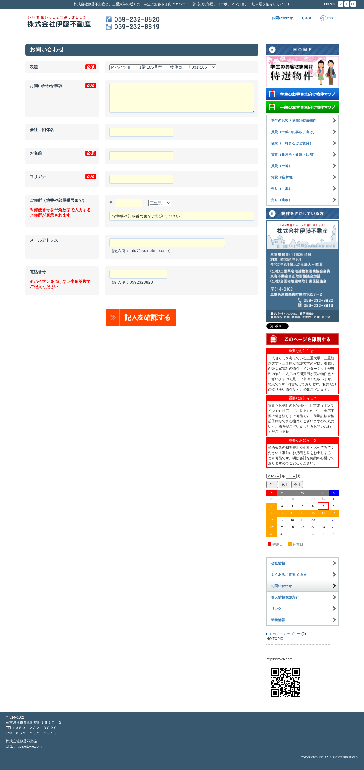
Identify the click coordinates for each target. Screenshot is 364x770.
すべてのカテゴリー (285, 634)
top (326, 18)
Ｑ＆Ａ (306, 18)
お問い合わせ (282, 18)
